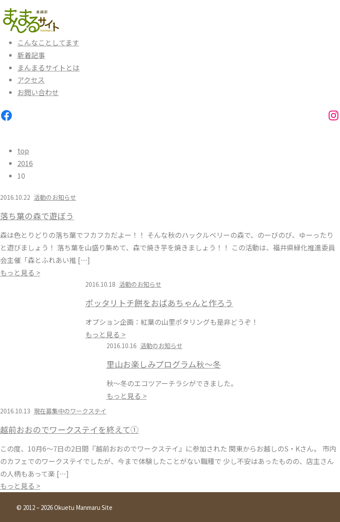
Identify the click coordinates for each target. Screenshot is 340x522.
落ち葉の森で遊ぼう (37, 216)
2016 (25, 163)
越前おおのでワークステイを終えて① (69, 429)
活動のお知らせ (55, 197)
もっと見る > (20, 272)
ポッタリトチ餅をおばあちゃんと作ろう (159, 302)
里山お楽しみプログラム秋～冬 (163, 364)
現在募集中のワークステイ (70, 411)
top (23, 150)
